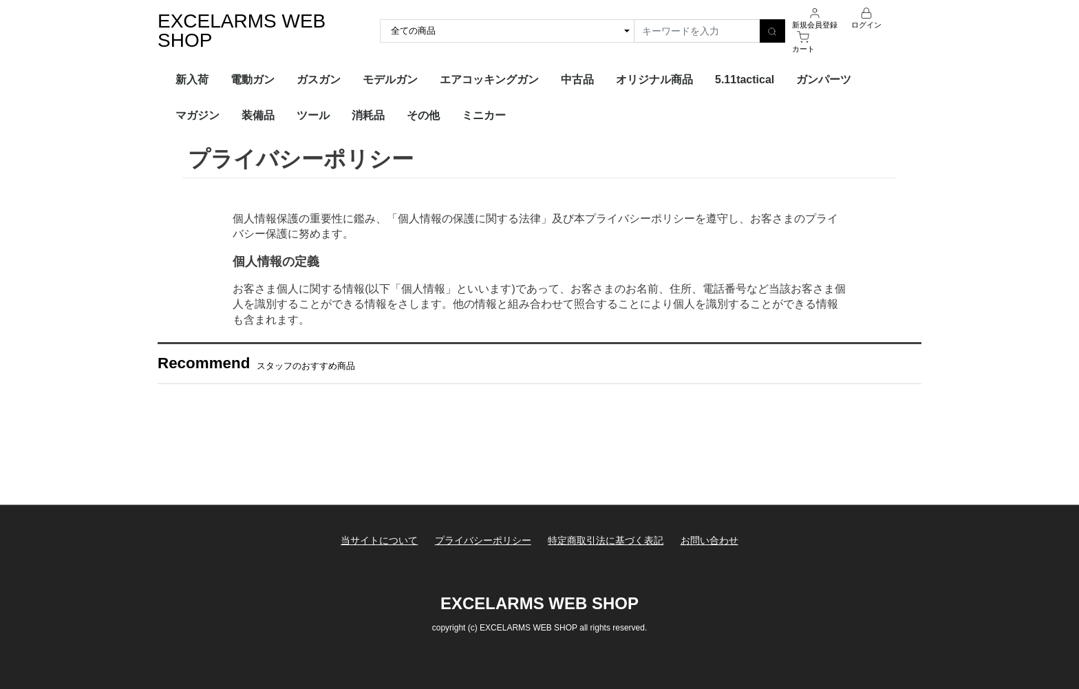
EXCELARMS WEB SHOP (241, 30)
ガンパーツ (823, 79)
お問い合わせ (709, 540)
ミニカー (484, 115)
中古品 (577, 79)
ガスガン (319, 79)
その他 (423, 115)
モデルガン (390, 79)
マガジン (197, 115)
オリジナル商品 (654, 79)
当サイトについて (379, 540)
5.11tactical (744, 79)
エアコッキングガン (489, 79)
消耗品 (368, 115)
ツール (313, 115)
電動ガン (253, 79)
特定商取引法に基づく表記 (605, 540)
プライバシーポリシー (483, 540)
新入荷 (192, 79)
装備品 (258, 115)
